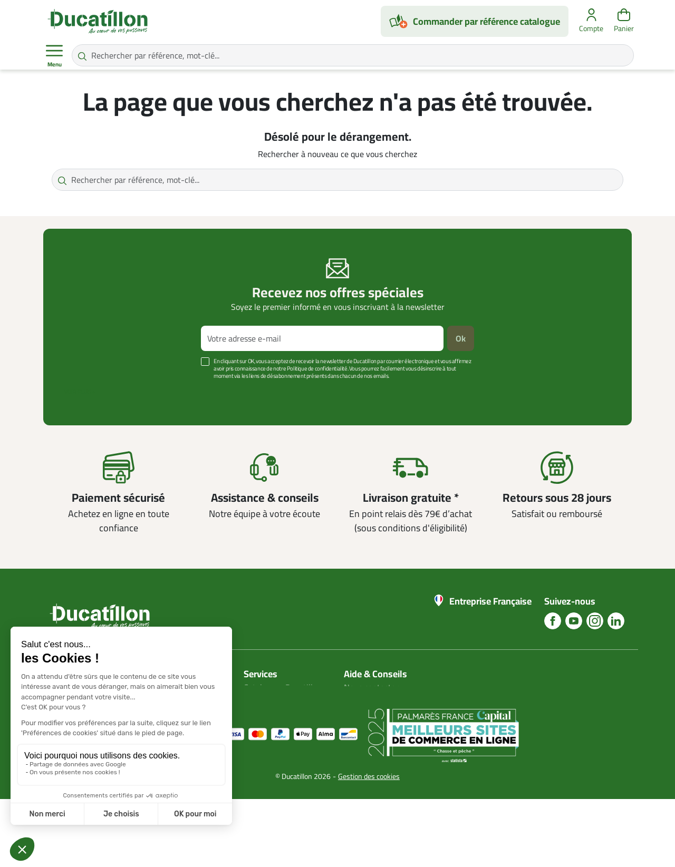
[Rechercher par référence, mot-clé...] (353, 55)
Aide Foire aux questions (387, 725)
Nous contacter (371, 687)
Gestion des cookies (369, 844)
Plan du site (265, 712)
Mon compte (266, 700)
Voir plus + (79, 391)
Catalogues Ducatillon (283, 687)
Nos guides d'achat (377, 712)
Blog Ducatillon (371, 700)
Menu (54, 56)
